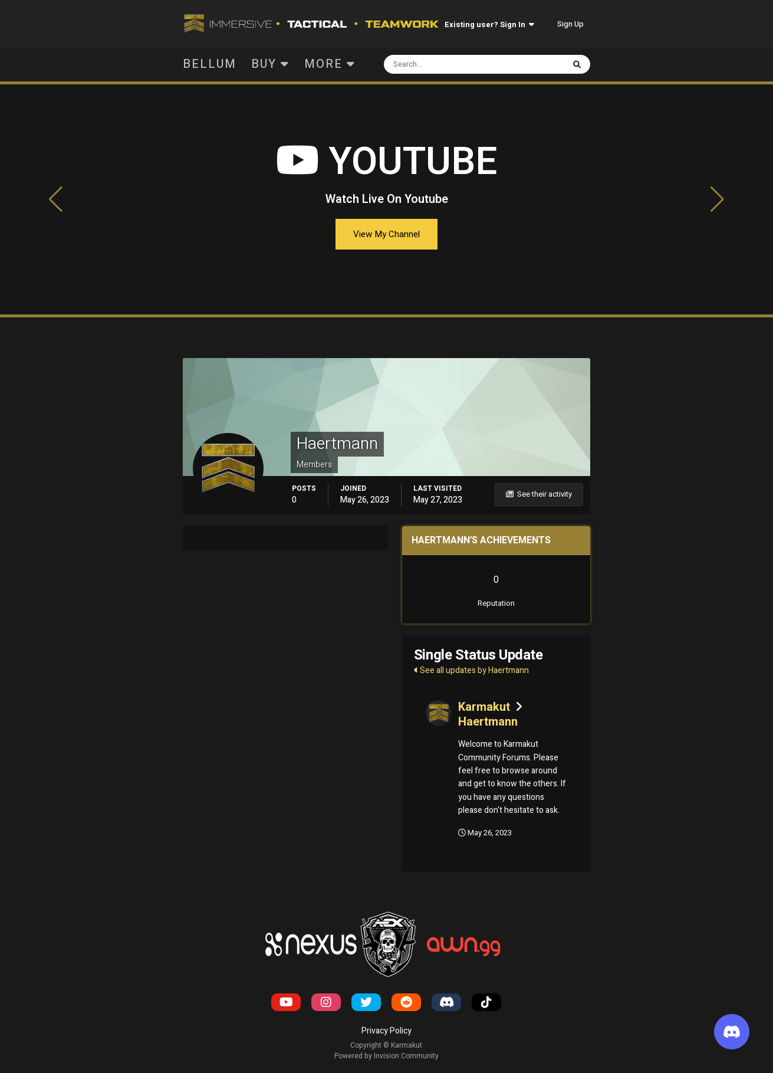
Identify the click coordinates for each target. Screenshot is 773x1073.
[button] (56, 199)
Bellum (209, 64)
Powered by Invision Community (386, 1056)
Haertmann (488, 721)
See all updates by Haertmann (471, 670)
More (330, 64)
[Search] (437, 64)
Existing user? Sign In (489, 24)
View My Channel (386, 234)
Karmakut (484, 707)
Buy (270, 64)
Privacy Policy (386, 1031)
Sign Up (570, 23)
